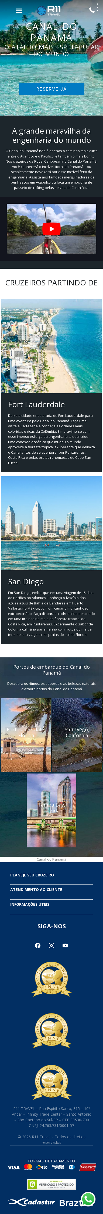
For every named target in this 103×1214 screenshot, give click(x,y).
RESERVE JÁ (51, 89)
